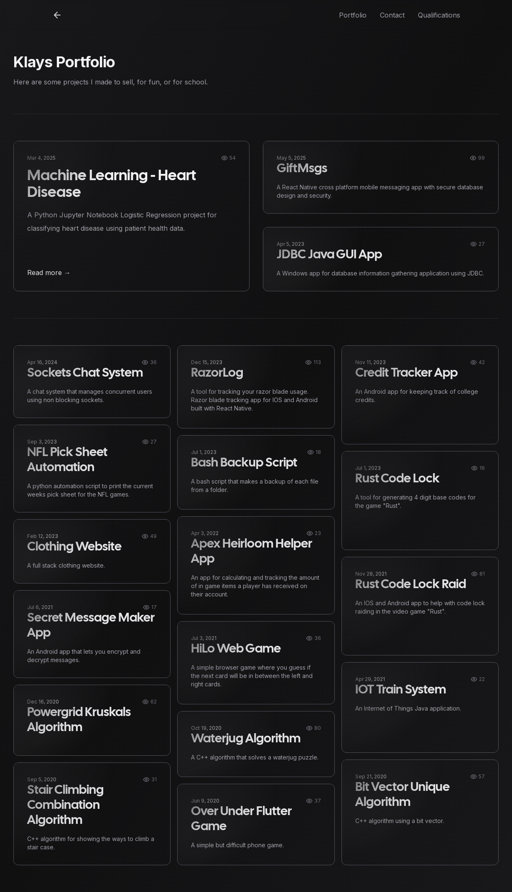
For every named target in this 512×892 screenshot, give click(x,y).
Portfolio (353, 15)
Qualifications (439, 15)
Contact (392, 15)
